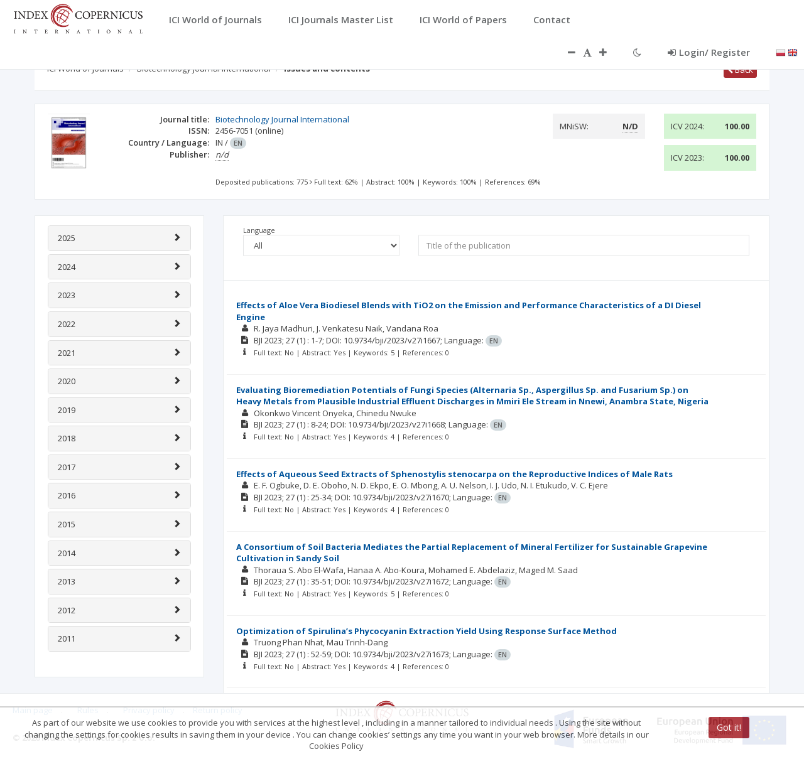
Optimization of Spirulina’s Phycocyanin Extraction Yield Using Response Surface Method (426, 631)
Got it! (729, 727)
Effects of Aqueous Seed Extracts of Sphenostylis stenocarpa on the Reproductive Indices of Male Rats (454, 474)
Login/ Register (709, 52)
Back (740, 69)
